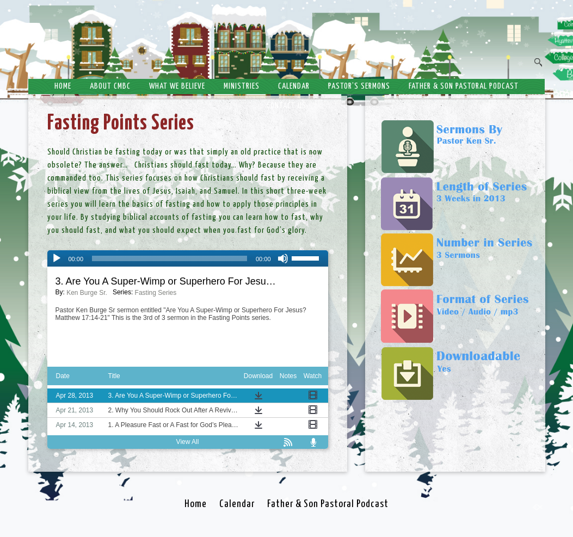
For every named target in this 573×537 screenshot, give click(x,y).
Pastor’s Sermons (359, 86)
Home (62, 86)
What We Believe (177, 86)
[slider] (169, 258)
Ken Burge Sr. (86, 293)
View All (187, 442)
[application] (187, 258)
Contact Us (286, 106)
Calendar (294, 86)
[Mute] (283, 258)
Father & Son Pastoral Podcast (464, 86)
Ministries (242, 86)
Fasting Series (156, 293)
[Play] (56, 258)
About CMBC (110, 86)
